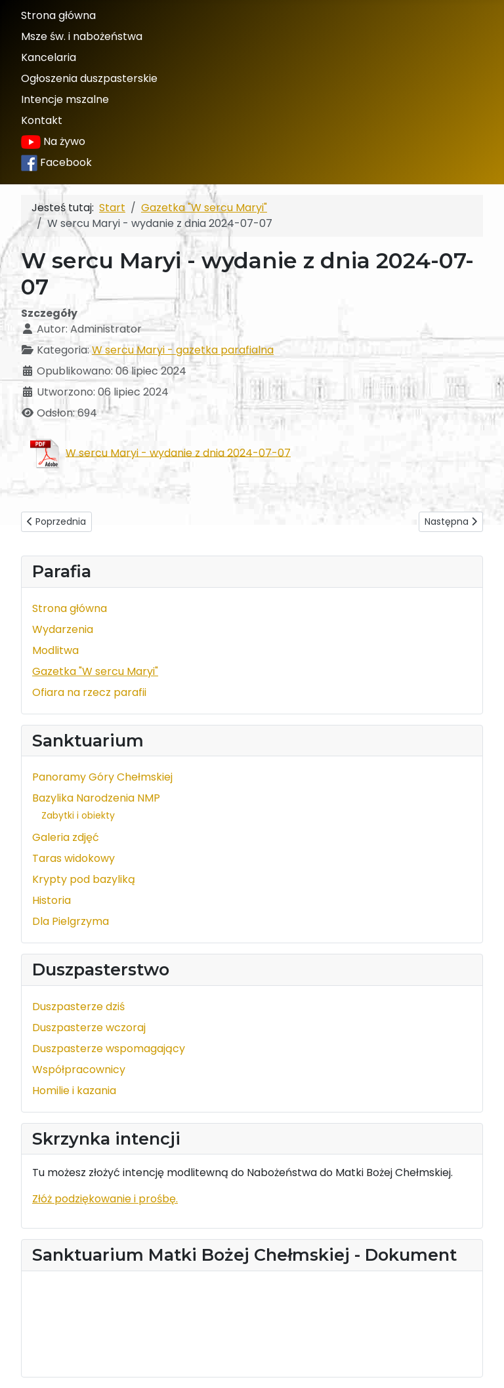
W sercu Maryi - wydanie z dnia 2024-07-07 (178, 452)
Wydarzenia (62, 629)
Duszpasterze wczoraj (89, 1027)
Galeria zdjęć (65, 837)
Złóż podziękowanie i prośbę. (105, 1198)
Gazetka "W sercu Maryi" (95, 671)
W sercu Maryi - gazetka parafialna (183, 349)
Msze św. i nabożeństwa (81, 36)
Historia (51, 900)
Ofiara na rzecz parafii (89, 692)
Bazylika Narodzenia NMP (96, 798)
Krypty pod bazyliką (83, 879)
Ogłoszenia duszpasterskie (89, 78)
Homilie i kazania (74, 1090)
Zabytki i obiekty (78, 815)
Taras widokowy (73, 858)
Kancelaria (48, 57)
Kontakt (41, 120)
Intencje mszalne (65, 99)
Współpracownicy (78, 1069)
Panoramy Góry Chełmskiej (102, 777)
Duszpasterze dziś (78, 1006)
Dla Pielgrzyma (70, 921)
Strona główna (58, 15)
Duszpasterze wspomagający (108, 1048)
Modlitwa (55, 650)
